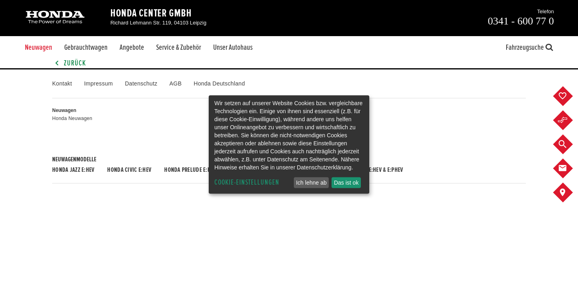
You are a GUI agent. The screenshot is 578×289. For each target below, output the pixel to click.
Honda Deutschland (219, 83)
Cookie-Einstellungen (246, 182)
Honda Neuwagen (72, 118)
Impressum (98, 83)
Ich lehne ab (311, 182)
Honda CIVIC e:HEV (129, 170)
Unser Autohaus (232, 47)
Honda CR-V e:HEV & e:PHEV (371, 170)
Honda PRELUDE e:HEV (190, 170)
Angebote (132, 47)
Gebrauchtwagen (86, 47)
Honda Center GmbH (151, 13)
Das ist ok (346, 182)
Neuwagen (38, 47)
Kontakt (62, 83)
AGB (175, 83)
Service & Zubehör (178, 47)
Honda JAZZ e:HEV (73, 170)
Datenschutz (141, 83)
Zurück (69, 63)
